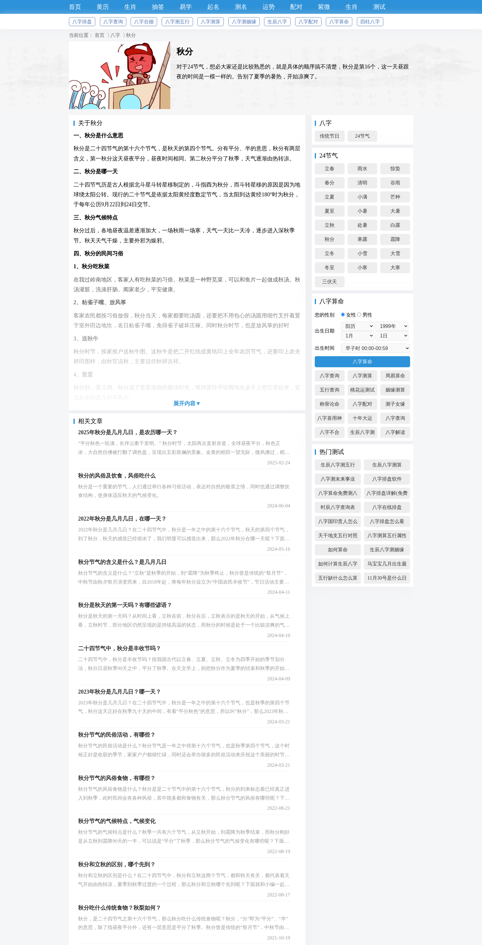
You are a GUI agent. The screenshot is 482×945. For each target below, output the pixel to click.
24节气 (362, 136)
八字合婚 (144, 21)
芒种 (395, 196)
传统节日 (329, 136)
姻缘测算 (395, 389)
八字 (115, 35)
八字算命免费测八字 (338, 494)
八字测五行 (177, 21)
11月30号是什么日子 (386, 579)
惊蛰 (395, 168)
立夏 (329, 196)
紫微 (324, 6)
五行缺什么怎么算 (338, 578)
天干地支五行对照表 (338, 537)
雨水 (362, 168)
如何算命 (338, 549)
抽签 (158, 6)
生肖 (130, 6)
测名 (241, 6)
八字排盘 (82, 21)
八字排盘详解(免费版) (386, 494)
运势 (269, 6)
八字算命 (339, 21)
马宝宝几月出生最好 (387, 565)
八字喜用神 (329, 418)
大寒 (395, 267)
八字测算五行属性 (387, 535)
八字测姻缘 (244, 21)
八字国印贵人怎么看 (338, 523)
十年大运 (362, 418)
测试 (379, 6)
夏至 (329, 211)
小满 (362, 196)
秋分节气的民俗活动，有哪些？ (117, 735)
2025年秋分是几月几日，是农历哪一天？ (128, 432)
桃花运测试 (362, 389)
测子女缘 (395, 404)
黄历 (103, 6)
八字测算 (210, 21)
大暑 (395, 211)
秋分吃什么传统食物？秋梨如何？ (119, 908)
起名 (213, 6)
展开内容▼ (187, 403)
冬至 (329, 267)
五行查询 (329, 389)
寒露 (362, 239)
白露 (395, 225)
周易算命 (395, 375)
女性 (349, 314)
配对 (296, 6)
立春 (329, 168)
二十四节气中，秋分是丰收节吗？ (119, 648)
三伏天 (329, 281)
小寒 (362, 267)
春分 (329, 182)
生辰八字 (277, 21)
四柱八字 (370, 21)
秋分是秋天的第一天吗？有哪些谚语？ (125, 605)
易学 (186, 6)
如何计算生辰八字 (338, 563)
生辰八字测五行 (338, 464)
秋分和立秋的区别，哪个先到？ (117, 864)
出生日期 (324, 330)
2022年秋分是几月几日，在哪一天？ (122, 519)
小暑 (362, 211)
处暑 (362, 225)
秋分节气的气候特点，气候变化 (117, 821)
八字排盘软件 (387, 479)
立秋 (329, 225)
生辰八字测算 (362, 434)
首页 (75, 6)
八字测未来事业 (338, 479)
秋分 (131, 35)
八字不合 (329, 432)
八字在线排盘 (387, 507)
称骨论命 (329, 404)
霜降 (395, 239)
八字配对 (308, 21)
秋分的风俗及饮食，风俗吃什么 (117, 476)
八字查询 (113, 21)
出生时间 (324, 348)
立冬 (329, 253)
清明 (362, 182)
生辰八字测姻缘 (387, 549)
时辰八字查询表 (338, 507)
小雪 (362, 253)
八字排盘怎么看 (387, 521)
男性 (364, 314)
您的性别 (324, 314)
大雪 (395, 253)
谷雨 (395, 182)
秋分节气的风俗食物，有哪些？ (117, 778)
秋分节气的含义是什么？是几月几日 (122, 562)
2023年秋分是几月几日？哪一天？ (119, 692)
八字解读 (395, 432)
